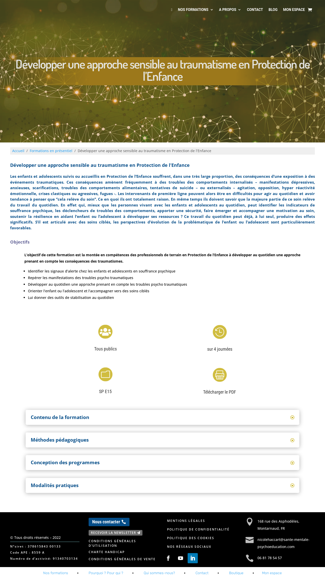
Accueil (18, 150)
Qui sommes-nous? (159, 573)
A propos (227, 10)
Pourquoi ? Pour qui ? (106, 573)
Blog (273, 10)
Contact (255, 10)
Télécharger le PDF (219, 392)
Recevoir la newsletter (113, 532)
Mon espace (294, 10)
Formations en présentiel (51, 150)
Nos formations (193, 10)
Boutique (236, 573)
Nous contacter (106, 521)
